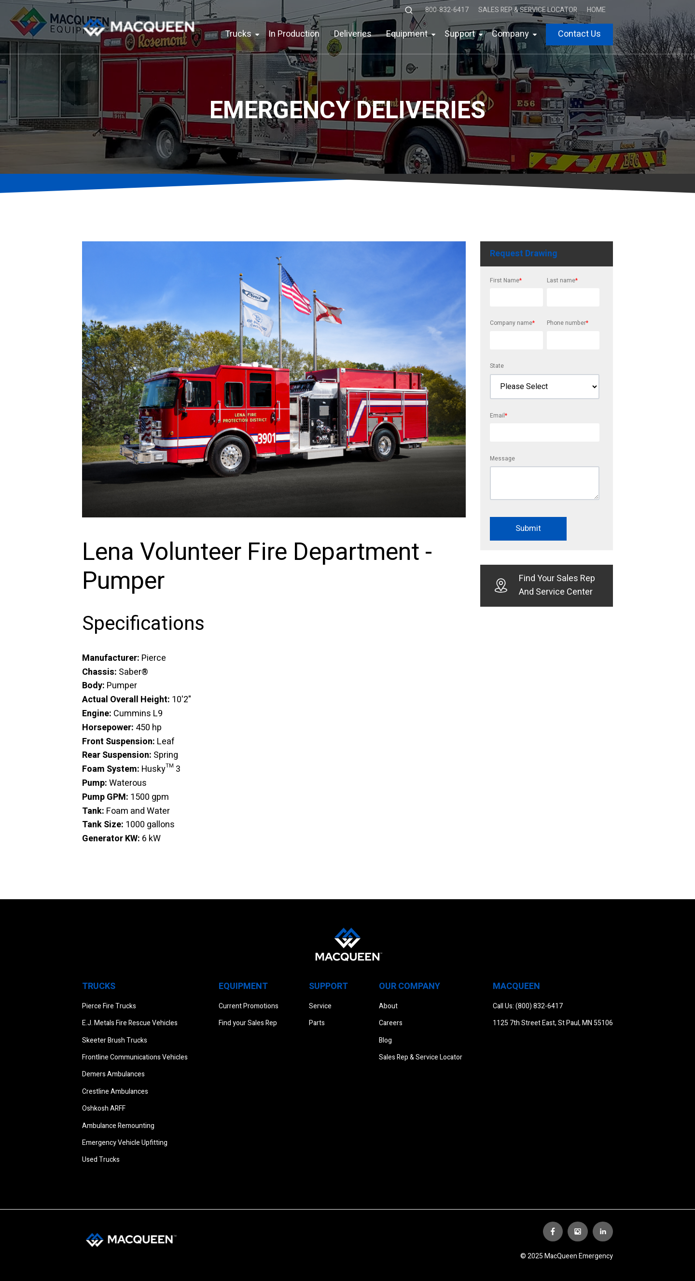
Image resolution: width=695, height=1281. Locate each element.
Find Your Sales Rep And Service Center (545, 585)
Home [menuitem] (596, 10)
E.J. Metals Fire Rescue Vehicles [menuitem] (130, 1023)
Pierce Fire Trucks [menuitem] (109, 1006)
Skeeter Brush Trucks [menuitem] (114, 1040)
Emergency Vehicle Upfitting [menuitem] (124, 1143)
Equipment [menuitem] (407, 34)
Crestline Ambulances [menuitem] (115, 1091)
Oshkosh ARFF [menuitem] (103, 1108)
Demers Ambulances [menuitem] (113, 1074)
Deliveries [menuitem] (353, 34)
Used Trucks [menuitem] (101, 1160)
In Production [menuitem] (294, 34)
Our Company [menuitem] (409, 986)
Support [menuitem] (460, 34)
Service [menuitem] (320, 1006)
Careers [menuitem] (391, 1023)
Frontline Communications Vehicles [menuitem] (135, 1057)
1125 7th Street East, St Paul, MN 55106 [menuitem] (553, 1023)
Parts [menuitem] (317, 1023)
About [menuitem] (388, 1006)
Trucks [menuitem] (238, 34)
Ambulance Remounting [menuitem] (118, 1126)
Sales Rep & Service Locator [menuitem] (527, 10)
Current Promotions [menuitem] (248, 1006)
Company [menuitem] (510, 34)
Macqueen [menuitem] (516, 986)
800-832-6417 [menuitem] (447, 10)
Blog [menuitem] (385, 1040)
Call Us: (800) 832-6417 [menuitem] (528, 1006)
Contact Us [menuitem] (579, 34)
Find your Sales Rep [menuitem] (248, 1023)
